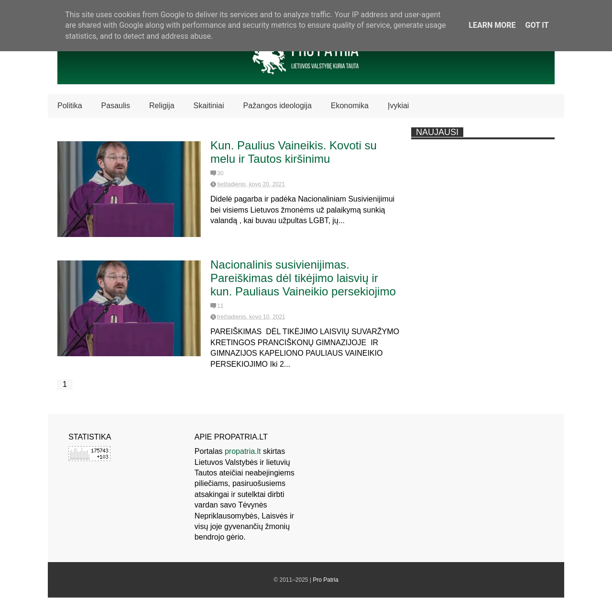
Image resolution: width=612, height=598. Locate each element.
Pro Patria (325, 579)
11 (220, 306)
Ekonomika (350, 106)
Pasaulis (115, 106)
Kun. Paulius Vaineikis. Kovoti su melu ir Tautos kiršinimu (293, 152)
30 (220, 173)
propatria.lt (243, 451)
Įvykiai (398, 106)
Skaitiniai (209, 106)
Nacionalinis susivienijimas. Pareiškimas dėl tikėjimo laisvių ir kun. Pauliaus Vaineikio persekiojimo (303, 278)
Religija (161, 106)
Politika (69, 106)
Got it (536, 25)
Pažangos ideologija (277, 106)
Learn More (492, 25)
